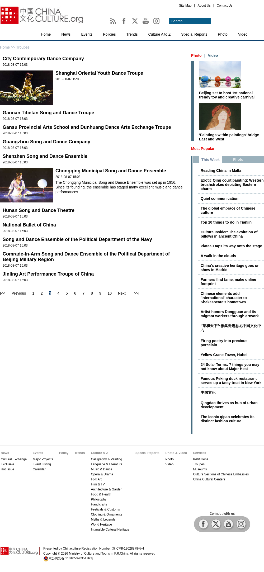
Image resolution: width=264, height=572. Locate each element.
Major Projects (43, 459)
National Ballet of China (29, 225)
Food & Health (101, 494)
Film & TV (98, 484)
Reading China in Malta (221, 170)
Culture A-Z (99, 453)
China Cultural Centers (209, 479)
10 (109, 293)
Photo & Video (176, 453)
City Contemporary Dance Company (43, 58)
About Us (203, 5)
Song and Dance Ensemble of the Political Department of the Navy (77, 239)
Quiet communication (219, 198)
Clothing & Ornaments (106, 514)
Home (46, 34)
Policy (63, 453)
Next (122, 293)
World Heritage (101, 524)
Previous (19, 293)
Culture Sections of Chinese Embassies (221, 474)
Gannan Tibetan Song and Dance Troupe (48, 112)
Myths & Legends (103, 519)
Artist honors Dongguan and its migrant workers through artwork (230, 314)
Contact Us (224, 5)
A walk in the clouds (218, 256)
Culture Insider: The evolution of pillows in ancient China (229, 234)
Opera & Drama (102, 474)
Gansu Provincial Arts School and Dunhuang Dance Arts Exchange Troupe (87, 127)
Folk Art (96, 479)
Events (86, 34)
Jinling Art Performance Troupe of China (48, 274)
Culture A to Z (159, 34)
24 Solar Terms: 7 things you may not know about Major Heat (230, 366)
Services (199, 453)
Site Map (185, 5)
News (65, 34)
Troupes (199, 464)
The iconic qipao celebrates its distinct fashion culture (227, 419)
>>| (136, 293)
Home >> (8, 47)
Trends (132, 34)
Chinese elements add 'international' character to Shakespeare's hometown (224, 297)
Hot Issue (7, 469)
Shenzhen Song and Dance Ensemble (45, 156)
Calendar (39, 469)
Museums (200, 469)
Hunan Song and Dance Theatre (38, 210)
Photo (223, 34)
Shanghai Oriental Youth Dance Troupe (99, 73)
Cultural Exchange (14, 459)
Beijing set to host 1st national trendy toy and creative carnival (226, 95)
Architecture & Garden (106, 489)
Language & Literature (106, 464)
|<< (2, 293)
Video (243, 34)
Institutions (200, 459)
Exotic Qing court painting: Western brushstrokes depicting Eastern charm (232, 184)
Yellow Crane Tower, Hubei (224, 355)
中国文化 (208, 392)
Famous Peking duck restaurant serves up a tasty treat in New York (231, 380)
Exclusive (7, 464)
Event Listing (42, 464)
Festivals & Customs (105, 509)
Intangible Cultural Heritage (110, 529)
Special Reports (194, 34)
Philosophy (98, 499)
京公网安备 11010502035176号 (71, 558)
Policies (109, 34)
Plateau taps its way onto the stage (231, 246)
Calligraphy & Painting (106, 459)
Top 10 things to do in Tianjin (226, 222)
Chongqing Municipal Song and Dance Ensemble (110, 170)
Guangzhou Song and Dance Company (46, 141)
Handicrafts (99, 504)
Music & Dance (101, 469)
